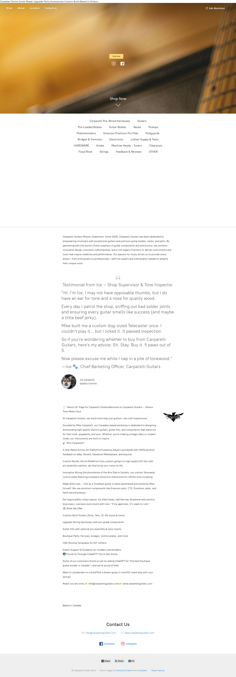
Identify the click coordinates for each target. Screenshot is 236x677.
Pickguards (152, 133)
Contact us (51, 8)
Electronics (116, 139)
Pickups (153, 127)
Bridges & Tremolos (90, 139)
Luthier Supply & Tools (144, 139)
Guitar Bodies (117, 127)
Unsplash (142, 670)
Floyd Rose (85, 151)
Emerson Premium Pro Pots (120, 133)
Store (9, 8)
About (21, 8)
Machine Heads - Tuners (126, 145)
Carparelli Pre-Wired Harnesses (110, 121)
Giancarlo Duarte (124, 670)
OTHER (153, 151)
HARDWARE (81, 145)
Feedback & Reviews (129, 151)
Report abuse (158, 670)
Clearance (155, 145)
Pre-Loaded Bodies (90, 127)
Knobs (100, 145)
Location (35, 8)
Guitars (142, 121)
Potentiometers (86, 133)
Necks (137, 127)
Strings (104, 151)
